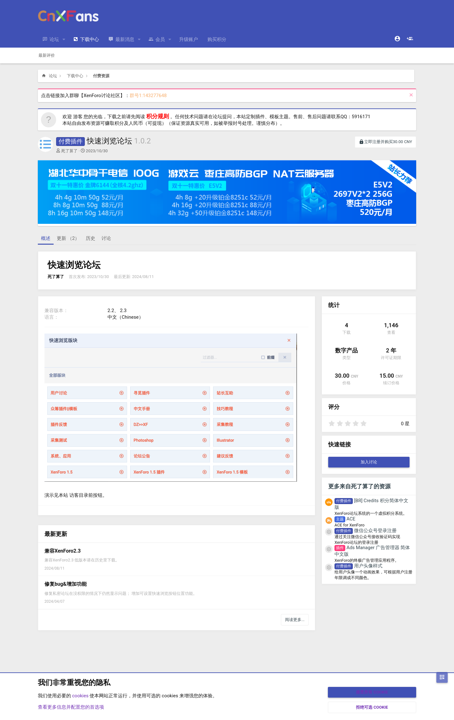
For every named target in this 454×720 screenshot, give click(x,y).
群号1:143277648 (148, 95)
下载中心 (89, 39)
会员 (160, 39)
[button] (64, 40)
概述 (45, 238)
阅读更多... (295, 619)
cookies (80, 696)
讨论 (106, 238)
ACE (345, 519)
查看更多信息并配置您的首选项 (71, 707)
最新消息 (124, 39)
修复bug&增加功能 (65, 584)
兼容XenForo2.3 (62, 551)
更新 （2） (68, 238)
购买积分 (216, 39)
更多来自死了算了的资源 (359, 486)
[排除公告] (410, 95)
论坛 (54, 39)
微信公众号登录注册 (366, 530)
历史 (90, 238)
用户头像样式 (358, 566)
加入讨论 (369, 462)
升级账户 (188, 39)
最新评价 (46, 55)
